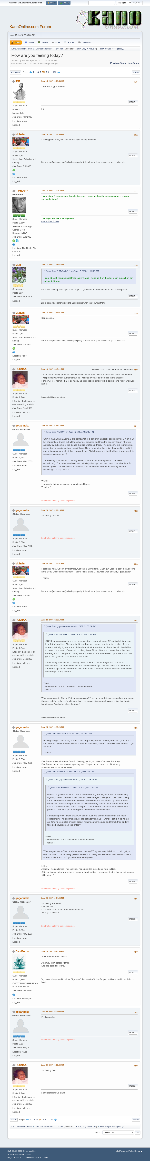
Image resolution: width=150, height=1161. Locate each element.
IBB (17, 81)
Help (117, 1151)
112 (54, 72)
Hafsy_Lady (81, 49)
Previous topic (118, 63)
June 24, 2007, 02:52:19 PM (52, 620)
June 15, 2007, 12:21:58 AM (52, 81)
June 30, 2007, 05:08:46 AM (52, 1065)
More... (132, 102)
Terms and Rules (127, 1151)
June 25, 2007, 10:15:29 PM (52, 727)
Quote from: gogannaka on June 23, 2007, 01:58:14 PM (71, 626)
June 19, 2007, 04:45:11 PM (52, 369)
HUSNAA (21, 369)
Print (136, 72)
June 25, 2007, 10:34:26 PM (52, 898)
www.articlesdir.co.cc (50, 221)
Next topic (133, 63)
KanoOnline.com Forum (30, 26)
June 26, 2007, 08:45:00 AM (52, 951)
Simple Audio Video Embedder (19, 1154)
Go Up (14, 1120)
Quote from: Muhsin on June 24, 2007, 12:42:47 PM (69, 734)
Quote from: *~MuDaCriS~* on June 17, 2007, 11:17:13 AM (72, 271)
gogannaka (22, 425)
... (36, 72)
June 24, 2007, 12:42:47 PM (52, 563)
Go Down (15, 72)
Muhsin (20, 134)
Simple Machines (29, 1151)
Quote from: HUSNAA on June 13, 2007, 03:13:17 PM (70, 432)
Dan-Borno (22, 951)
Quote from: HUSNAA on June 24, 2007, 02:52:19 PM (70, 772)
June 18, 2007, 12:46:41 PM (52, 313)
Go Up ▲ (138, 1151)
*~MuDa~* (91, 49)
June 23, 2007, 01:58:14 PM (52, 425)
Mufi (18, 264)
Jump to (97, 1132)
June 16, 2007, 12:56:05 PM (52, 134)
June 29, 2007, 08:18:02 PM (52, 1012)
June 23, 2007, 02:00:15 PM (52, 510)
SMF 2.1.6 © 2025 (15, 1151)
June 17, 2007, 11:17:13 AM (52, 191)
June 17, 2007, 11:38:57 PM (52, 265)
